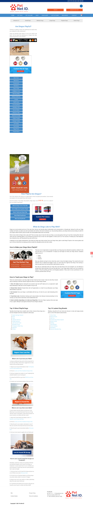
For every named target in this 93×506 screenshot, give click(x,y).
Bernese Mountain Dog (56, 329)
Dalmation (14, 327)
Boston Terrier (54, 321)
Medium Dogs (40, 20)
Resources (65, 15)
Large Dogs (52, 20)
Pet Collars (29, 15)
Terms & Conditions (33, 496)
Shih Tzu (52, 318)
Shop (37, 15)
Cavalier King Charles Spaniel (57, 319)
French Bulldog (54, 326)
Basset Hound (54, 316)
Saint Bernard (54, 324)
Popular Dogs (64, 20)
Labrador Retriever (16, 319)
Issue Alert (45, 15)
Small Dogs (28, 20)
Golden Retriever (16, 321)
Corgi (13, 318)
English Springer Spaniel (17, 315)
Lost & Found (55, 15)
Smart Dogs (76, 20)
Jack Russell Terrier (16, 322)
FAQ (12, 493)
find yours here (24, 473)
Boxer (13, 316)
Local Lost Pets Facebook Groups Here (23, 370)
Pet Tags (19, 15)
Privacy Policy (32, 493)
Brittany (14, 329)
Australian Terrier (16, 324)
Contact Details (14, 496)
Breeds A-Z (16, 20)
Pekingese (53, 327)
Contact (74, 15)
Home (12, 15)
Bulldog (52, 322)
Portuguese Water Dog (17, 326)
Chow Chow (53, 315)
